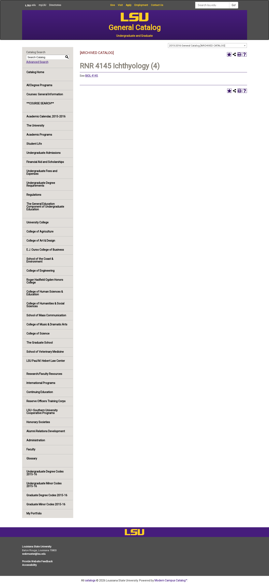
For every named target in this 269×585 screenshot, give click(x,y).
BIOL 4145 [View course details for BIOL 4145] (91, 75)
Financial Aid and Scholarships (45, 161)
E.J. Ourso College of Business (45, 249)
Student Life (34, 143)
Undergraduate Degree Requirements (40, 184)
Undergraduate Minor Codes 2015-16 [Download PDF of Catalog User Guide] (44, 485)
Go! (234, 5)
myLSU (42, 5)
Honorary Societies (38, 422)
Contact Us (157, 5)
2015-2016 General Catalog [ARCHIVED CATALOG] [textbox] (197, 45)
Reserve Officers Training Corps (46, 401)
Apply (128, 5)
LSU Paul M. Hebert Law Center (45, 360)
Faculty (30, 449)
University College (37, 222)
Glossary (31, 458)
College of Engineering (40, 270)
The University (35, 125)
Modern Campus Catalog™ (171, 580)
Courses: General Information (44, 94)
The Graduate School (39, 342)
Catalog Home (35, 72)
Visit (120, 5)
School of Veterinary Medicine (45, 351)
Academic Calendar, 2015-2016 (46, 116)
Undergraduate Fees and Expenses (41, 172)
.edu (29, 5)
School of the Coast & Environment (39, 260)
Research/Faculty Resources (44, 373)
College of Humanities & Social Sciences (45, 305)
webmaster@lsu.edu (34, 553)
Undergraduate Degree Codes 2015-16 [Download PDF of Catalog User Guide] (45, 473)
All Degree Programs (39, 85)
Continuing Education (39, 392)
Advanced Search (37, 62)
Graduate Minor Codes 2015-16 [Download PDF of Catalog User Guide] (45, 504)
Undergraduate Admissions (43, 152)
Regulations (33, 194)
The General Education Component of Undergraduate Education (45, 206)
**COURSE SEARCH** (40, 103)
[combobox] (207, 45)
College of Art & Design (40, 240)
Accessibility (29, 564)
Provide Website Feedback (37, 561)
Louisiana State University (36, 546)
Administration (35, 440)
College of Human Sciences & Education (44, 293)
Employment (141, 5)
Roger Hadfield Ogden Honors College (44, 281)
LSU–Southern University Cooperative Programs (42, 412)
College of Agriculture (39, 231)
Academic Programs (39, 134)
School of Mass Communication (46, 315)
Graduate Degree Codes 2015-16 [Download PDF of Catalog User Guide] (46, 495)
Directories (55, 5)
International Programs (40, 383)
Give (112, 5)
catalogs (90, 580)
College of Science (38, 333)
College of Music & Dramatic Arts (46, 324)
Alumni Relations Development (45, 431)
